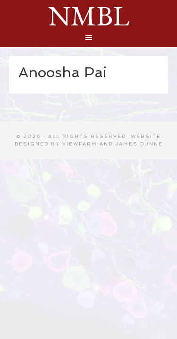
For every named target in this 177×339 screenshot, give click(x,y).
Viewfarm (79, 143)
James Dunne (139, 143)
